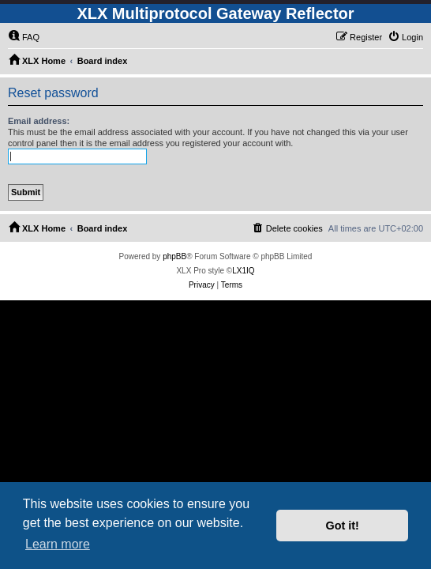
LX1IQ (243, 270)
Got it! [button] (342, 525)
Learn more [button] (57, 544)
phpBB (174, 256)
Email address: (38, 121)
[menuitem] (23, 37)
